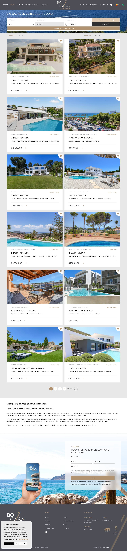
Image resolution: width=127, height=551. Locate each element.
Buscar (105, 24)
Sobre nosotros (31, 5)
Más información (23, 539)
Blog (82, 5)
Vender (20, 5)
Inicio (5, 5)
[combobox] (20, 20)
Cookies (37, 547)
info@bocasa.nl (107, 520)
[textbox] (21, 20)
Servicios (44, 5)
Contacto (104, 5)
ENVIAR (93, 478)
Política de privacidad (86, 471)
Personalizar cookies (21, 544)
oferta (12, 5)
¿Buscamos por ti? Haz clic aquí (63, 28)
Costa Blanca (91, 5)
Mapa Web (44, 547)
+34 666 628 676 (88, 529)
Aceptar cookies (9, 544)
